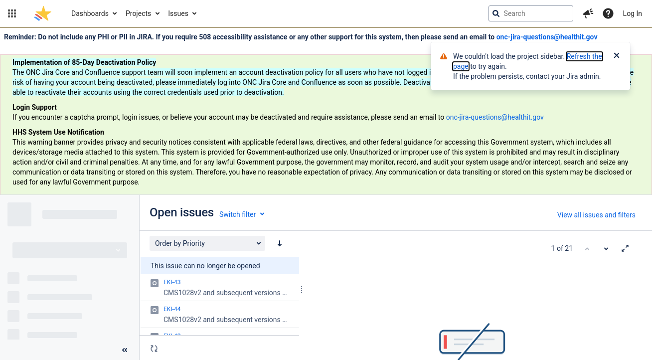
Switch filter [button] (237, 214)
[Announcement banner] (326, 111)
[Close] (617, 56)
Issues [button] (178, 13)
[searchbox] (531, 13)
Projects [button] (138, 13)
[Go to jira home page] (42, 13)
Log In (632, 13)
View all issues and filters (596, 215)
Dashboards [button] (90, 13)
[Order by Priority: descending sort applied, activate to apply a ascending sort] (279, 243)
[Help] (608, 13)
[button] (12, 13)
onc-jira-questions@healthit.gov (547, 37)
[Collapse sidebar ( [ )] (124, 350)
